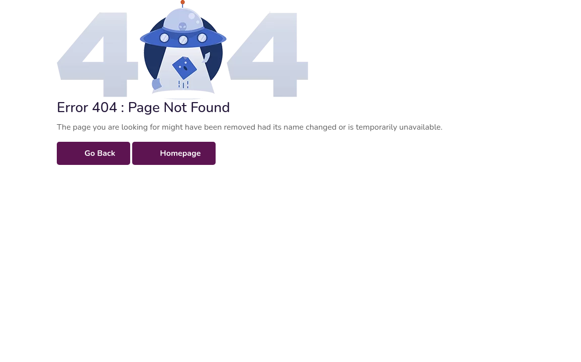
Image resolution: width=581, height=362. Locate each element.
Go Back (99, 153)
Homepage (180, 153)
